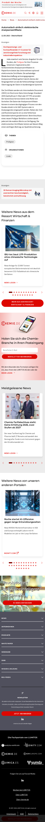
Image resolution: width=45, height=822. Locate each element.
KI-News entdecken (22, 603)
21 (31, 565)
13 (15, 295)
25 (19, 568)
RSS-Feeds (6, 677)
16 (22, 295)
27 (23, 568)
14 (17, 295)
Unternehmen (7, 627)
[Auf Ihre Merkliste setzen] (37, 13)
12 (13, 295)
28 (26, 568)
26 (21, 568)
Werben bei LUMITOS (21, 790)
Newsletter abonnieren (19, 356)
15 (20, 295)
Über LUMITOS (22, 794)
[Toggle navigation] (42, 13)
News (3, 618)
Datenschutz (33, 814)
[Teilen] (29, 13)
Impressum (11, 814)
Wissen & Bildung (9, 669)
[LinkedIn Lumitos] (22, 780)
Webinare (5, 652)
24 (16, 568)
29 (28, 568)
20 (32, 295)
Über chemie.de (22, 799)
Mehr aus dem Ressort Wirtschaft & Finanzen (22, 303)
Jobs (3, 660)
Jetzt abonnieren (22, 713)
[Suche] (25, 13)
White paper (7, 643)
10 (33, 292)
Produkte (5, 635)
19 (29, 295)
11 (35, 292)
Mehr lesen (8, 373)
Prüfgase (20, 62)
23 (35, 565)
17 (25, 295)
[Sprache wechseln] (33, 13)
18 (27, 295)
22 (33, 565)
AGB (22, 814)
